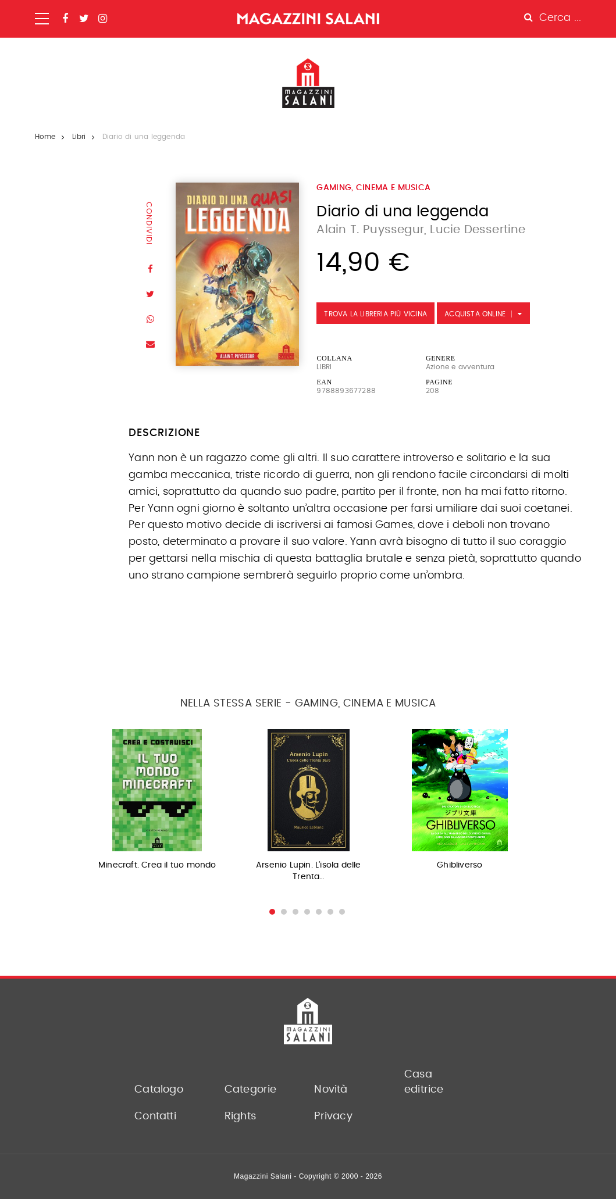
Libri (79, 136)
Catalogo (158, 1089)
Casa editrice (424, 1082)
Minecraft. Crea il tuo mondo (157, 865)
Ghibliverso (459, 865)
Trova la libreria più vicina (375, 314)
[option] (157, 803)
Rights (240, 1116)
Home (45, 136)
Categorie (251, 1089)
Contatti (155, 1116)
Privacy (333, 1116)
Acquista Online (474, 314)
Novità (330, 1089)
